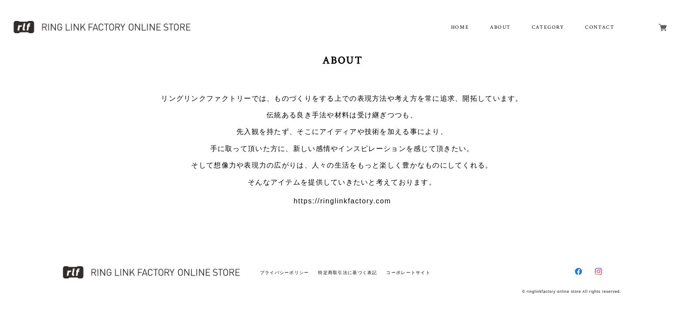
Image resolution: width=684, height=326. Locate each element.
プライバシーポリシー (284, 272)
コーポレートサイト (408, 272)
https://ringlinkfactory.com (342, 201)
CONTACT (599, 27)
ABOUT (500, 27)
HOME (460, 27)
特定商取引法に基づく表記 (347, 272)
